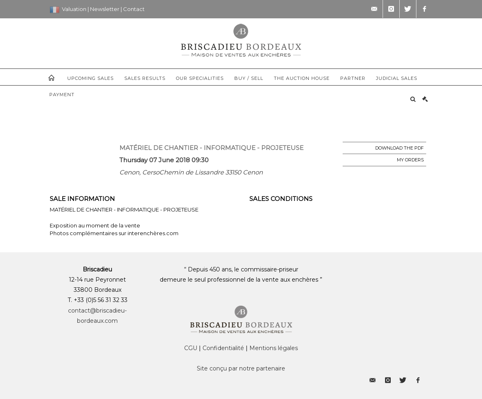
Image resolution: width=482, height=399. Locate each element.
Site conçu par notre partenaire (241, 368)
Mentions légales (273, 348)
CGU (190, 348)
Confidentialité (223, 348)
